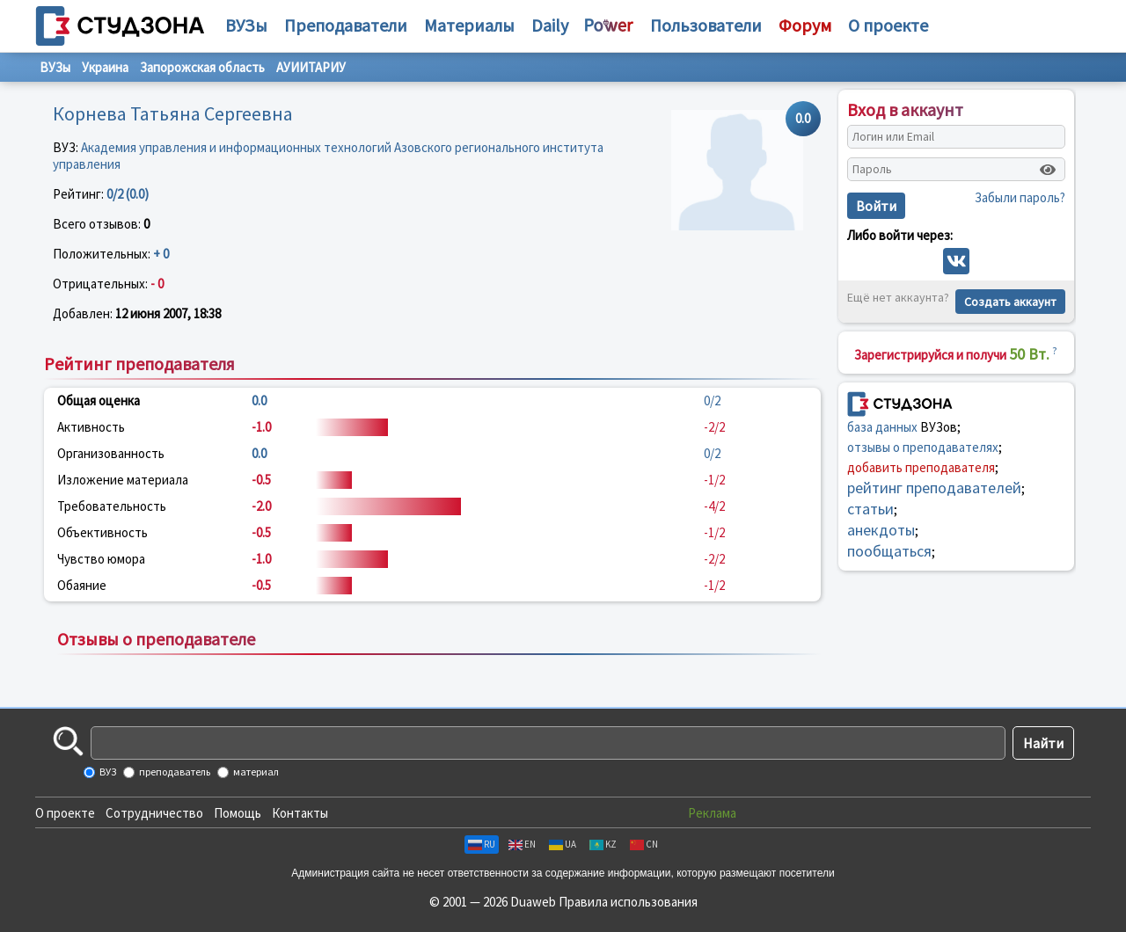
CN (644, 844)
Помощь (237, 813)
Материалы (469, 25)
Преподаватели (345, 25)
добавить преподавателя (921, 467)
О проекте (65, 813)
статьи (870, 509)
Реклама (712, 813)
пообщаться (889, 551)
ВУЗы (246, 25)
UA (562, 844)
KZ (603, 844)
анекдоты (881, 530)
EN (522, 844)
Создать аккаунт (1010, 301)
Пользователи (706, 25)
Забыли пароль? (1020, 197)
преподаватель (173, 771)
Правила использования (628, 901)
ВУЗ (107, 771)
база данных (882, 427)
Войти (876, 206)
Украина (105, 67)
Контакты (300, 813)
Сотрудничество (154, 813)
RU (481, 844)
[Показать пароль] (1047, 169)
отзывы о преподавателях (922, 447)
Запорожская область (202, 67)
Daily (549, 25)
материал (255, 771)
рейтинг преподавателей (934, 487)
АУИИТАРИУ (311, 67)
